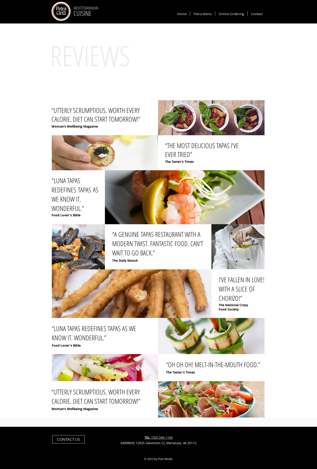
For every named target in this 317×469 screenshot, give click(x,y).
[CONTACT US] (68, 439)
